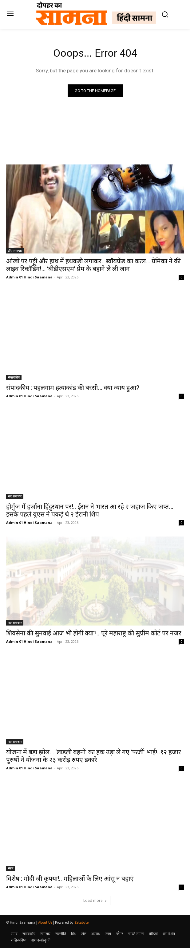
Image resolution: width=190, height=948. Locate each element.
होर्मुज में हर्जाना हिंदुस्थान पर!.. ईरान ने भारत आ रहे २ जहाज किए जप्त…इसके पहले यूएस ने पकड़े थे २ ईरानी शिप (89, 510)
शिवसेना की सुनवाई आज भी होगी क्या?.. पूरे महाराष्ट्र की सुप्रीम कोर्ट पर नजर (93, 633)
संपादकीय (14, 377)
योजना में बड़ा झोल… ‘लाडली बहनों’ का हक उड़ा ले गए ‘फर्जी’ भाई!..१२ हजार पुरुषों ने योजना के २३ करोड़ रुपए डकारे (93, 756)
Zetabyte (81, 922)
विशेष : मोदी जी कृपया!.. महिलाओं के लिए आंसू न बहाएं (70, 878)
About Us (45, 922)
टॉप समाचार (15, 251)
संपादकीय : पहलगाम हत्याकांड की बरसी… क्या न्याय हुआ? (72, 387)
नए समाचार (15, 496)
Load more (95, 900)
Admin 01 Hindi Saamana (29, 277)
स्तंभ (10, 868)
